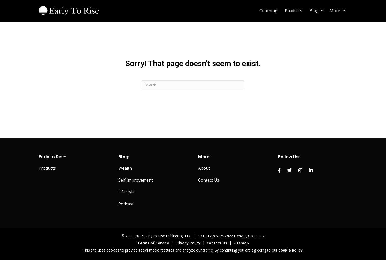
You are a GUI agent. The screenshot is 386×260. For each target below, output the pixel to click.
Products (47, 168)
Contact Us (208, 180)
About (204, 168)
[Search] (193, 84)
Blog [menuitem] (314, 10)
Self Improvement (135, 180)
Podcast (126, 204)
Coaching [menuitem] (268, 10)
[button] (322, 10)
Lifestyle (126, 192)
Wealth (125, 168)
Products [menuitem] (293, 10)
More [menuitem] (335, 10)
